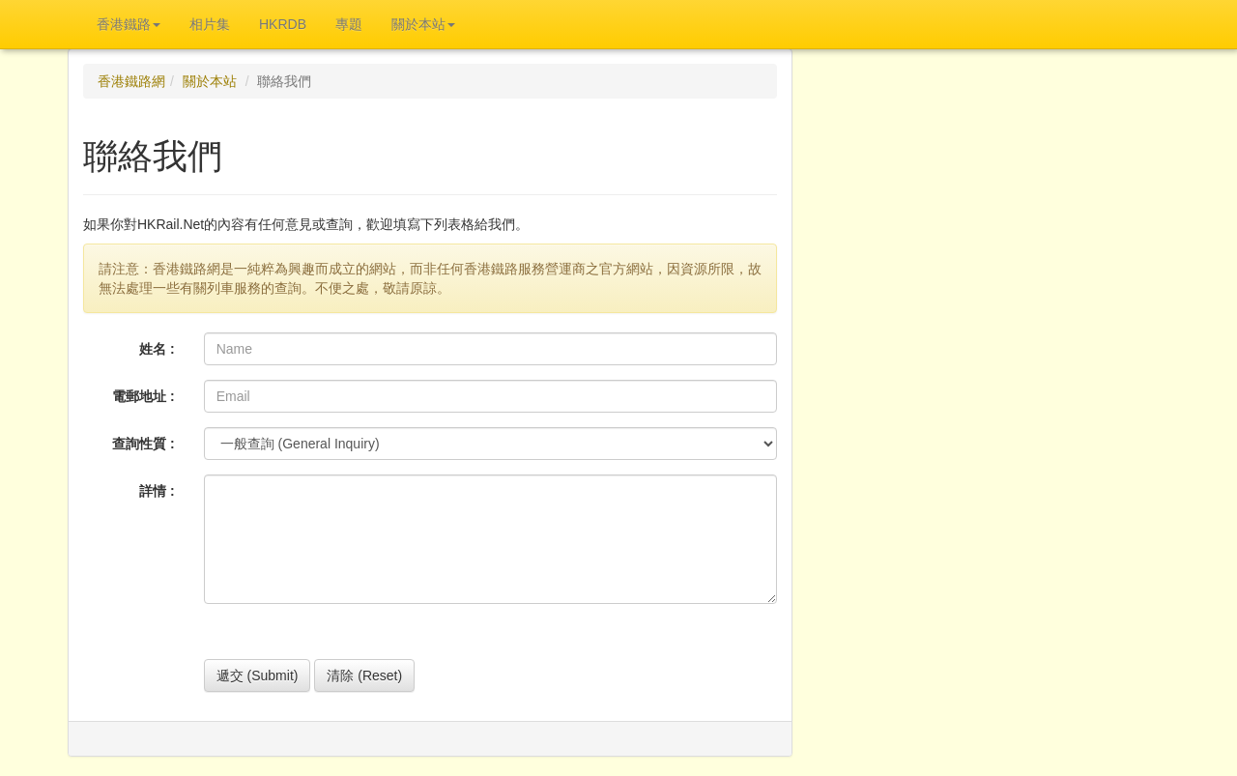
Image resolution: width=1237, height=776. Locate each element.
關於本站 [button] (423, 24)
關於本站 (210, 81)
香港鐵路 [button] (128, 24)
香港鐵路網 (131, 81)
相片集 (209, 24)
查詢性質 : (143, 443)
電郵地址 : (143, 396)
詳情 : (157, 491)
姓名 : (157, 349)
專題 (348, 24)
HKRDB (282, 24)
